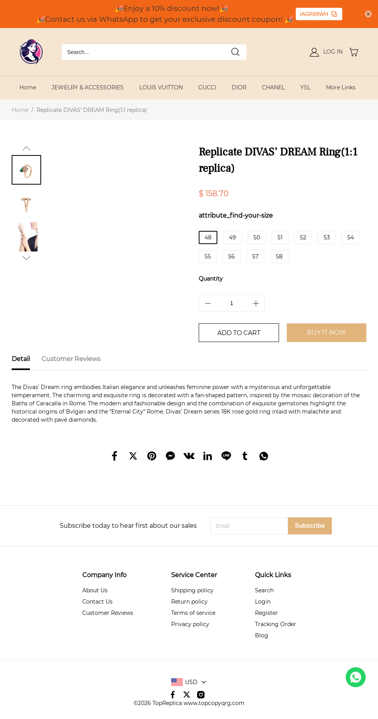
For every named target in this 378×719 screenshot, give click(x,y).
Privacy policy (190, 624)
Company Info (104, 575)
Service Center (194, 575)
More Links (340, 87)
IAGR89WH (318, 14)
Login (262, 601)
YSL (305, 87)
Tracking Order (275, 624)
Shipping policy (192, 590)
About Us (95, 590)
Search (264, 590)
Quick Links (273, 575)
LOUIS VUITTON (161, 87)
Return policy (189, 601)
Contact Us (97, 601)
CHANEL (273, 87)
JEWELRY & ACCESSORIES (88, 87)
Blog (261, 635)
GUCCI (207, 87)
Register (266, 612)
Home (27, 87)
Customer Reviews (107, 612)
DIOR (239, 87)
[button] (26, 148)
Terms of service (193, 612)
